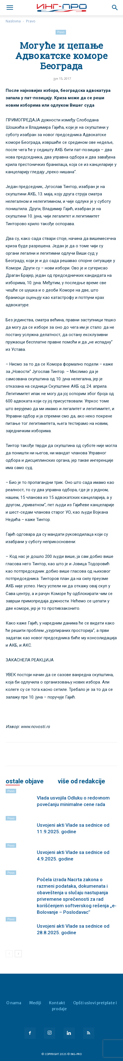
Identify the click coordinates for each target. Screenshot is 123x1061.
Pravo (30, 21)
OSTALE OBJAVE (25, 781)
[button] (115, 7)
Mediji (35, 1002)
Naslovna (13, 21)
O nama (13, 1002)
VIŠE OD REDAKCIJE (81, 781)
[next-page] (18, 953)
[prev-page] (9, 953)
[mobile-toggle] (10, 7)
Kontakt (57, 1002)
